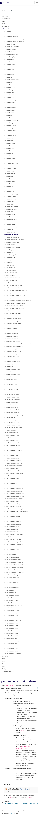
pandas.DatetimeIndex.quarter (12, 478)
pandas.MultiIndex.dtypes (10, 392)
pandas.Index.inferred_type (11, 54)
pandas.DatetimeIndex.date (11, 453)
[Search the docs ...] (19, 10)
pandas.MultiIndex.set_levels (11, 394)
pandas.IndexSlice (8, 366)
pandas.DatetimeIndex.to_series (12, 547)
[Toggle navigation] (36, 2)
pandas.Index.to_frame (10, 199)
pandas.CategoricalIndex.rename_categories (15, 290)
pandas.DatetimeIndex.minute (11, 442)
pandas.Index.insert (9, 112)
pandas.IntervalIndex (9, 316)
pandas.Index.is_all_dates (10, 57)
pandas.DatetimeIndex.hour (11, 440)
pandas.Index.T (8, 77)
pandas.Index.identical (9, 110)
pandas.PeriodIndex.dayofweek (12, 595)
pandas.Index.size (8, 72)
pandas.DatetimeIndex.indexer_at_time (14, 509)
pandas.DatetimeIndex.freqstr (11, 486)
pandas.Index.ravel (9, 189)
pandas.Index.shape (9, 59)
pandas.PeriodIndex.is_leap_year (12, 620)
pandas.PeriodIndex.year (10, 646)
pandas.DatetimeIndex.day (11, 437)
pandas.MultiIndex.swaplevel (11, 409)
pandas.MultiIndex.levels (10, 382)
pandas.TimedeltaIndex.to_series (12, 575)
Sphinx (13, 813)
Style (3, 666)
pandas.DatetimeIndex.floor (11, 529)
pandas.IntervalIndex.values (11, 338)
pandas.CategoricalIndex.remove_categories (15, 298)
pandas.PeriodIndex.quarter (11, 628)
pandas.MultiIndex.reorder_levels (12, 412)
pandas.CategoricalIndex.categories (13, 285)
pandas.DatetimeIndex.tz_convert (12, 521)
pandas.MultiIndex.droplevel (11, 407)
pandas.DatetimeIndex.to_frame (12, 549)
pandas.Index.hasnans (10, 49)
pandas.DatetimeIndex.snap (11, 519)
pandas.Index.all (8, 82)
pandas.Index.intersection (10, 219)
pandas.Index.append (9, 214)
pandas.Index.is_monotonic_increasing (14, 39)
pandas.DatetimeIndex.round (11, 526)
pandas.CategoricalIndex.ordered (12, 288)
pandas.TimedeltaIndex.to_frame (12, 585)
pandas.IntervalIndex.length (11, 336)
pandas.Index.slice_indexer (11, 255)
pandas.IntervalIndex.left (10, 326)
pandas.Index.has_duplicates (11, 46)
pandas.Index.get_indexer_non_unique (14, 239)
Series (3, 21)
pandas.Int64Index (8, 262)
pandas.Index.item (8, 183)
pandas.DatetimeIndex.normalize (12, 514)
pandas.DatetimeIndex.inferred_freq (13, 506)
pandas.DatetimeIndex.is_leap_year (13, 503)
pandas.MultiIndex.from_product (12, 374)
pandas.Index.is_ (8, 115)
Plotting (4, 668)
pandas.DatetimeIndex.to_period (12, 539)
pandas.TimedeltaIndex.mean (11, 587)
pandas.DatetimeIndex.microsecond (13, 448)
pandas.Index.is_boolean (10, 117)
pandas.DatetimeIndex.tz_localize (12, 524)
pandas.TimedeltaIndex (10, 554)
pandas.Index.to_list (9, 191)
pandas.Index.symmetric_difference (13, 227)
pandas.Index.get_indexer (11, 234)
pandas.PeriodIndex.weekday (11, 641)
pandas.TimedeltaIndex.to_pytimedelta (14, 572)
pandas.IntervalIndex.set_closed (12, 354)
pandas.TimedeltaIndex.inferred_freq (13, 569)
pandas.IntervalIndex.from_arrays (12, 318)
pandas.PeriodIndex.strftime (11, 651)
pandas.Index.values (9, 34)
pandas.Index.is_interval (10, 128)
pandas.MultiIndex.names (10, 379)
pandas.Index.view (9, 201)
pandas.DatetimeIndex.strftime (12, 516)
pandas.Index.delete (9, 95)
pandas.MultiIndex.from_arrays (12, 369)
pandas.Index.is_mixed (10, 130)
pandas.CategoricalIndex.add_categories (14, 295)
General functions (6, 18)
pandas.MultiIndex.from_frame (12, 376)
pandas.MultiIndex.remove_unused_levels (15, 415)
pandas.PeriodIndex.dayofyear (12, 600)
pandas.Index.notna (9, 178)
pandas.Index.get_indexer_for (11, 237)
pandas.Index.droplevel (10, 168)
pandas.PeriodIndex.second (11, 633)
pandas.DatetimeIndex (9, 430)
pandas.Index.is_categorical (11, 120)
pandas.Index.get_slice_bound (12, 247)
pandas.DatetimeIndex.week (11, 468)
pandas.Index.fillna (9, 171)
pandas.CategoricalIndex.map (11, 310)
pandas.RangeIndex (9, 260)
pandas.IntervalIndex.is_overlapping (13, 346)
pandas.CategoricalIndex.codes (12, 283)
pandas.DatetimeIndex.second (12, 445)
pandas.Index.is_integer (10, 125)
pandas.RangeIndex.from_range (12, 277)
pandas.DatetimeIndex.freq (11, 483)
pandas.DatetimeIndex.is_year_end (13, 501)
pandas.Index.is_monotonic (11, 36)
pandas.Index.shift (8, 211)
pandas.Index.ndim (9, 69)
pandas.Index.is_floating (10, 123)
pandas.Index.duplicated (10, 102)
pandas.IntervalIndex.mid (10, 331)
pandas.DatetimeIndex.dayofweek (12, 470)
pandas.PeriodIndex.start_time (12, 635)
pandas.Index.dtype (9, 51)
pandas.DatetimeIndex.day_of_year (13, 463)
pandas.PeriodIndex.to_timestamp (13, 653)
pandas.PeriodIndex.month (11, 625)
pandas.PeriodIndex (9, 590)
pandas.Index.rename (9, 145)
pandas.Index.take (8, 153)
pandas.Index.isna (8, 176)
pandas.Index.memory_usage (11, 79)
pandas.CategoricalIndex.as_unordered (14, 308)
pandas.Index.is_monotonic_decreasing (14, 41)
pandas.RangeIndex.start (10, 270)
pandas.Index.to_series (10, 196)
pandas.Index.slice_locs (10, 257)
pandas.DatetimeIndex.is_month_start (13, 488)
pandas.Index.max (8, 140)
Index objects (5, 29)
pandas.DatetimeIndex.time (11, 455)
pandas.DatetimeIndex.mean (11, 552)
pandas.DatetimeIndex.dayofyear (12, 460)
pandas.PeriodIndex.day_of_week (12, 597)
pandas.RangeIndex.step (10, 275)
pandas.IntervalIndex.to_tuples (12, 361)
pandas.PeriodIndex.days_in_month (13, 605)
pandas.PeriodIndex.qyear (10, 630)
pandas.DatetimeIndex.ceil (11, 531)
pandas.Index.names (9, 64)
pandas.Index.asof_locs (10, 232)
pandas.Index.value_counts (11, 163)
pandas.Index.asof (8, 229)
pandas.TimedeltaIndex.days (11, 557)
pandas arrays (5, 26)
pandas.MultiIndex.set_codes (11, 397)
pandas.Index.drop (9, 97)
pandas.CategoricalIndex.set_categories (14, 303)
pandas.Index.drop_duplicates (11, 100)
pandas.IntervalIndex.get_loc (11, 349)
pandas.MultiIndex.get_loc (10, 417)
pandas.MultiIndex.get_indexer (12, 425)
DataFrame (5, 23)
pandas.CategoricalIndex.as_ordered (13, 305)
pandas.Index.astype (9, 181)
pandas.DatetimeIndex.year (11, 432)
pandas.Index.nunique (9, 161)
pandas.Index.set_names (10, 166)
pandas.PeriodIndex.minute (11, 623)
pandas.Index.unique (9, 158)
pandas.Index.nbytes (9, 67)
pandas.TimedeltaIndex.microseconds (13, 562)
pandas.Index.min (8, 138)
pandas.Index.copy (9, 92)
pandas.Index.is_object (10, 135)
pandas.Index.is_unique (10, 44)
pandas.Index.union (9, 222)
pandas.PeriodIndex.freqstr (11, 615)
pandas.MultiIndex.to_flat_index (12, 399)
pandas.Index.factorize (10, 107)
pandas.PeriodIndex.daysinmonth (12, 608)
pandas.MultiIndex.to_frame (11, 402)
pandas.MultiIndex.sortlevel (11, 404)
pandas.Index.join (8, 216)
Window (4, 658)
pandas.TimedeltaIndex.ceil (11, 582)
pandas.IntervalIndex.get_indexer (12, 351)
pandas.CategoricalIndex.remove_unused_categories (17, 300)
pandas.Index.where (9, 150)
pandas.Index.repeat (9, 148)
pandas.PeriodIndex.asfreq (11, 648)
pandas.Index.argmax (9, 90)
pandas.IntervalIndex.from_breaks (12, 323)
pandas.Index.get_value (10, 249)
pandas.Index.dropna (9, 173)
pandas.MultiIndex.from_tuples (12, 371)
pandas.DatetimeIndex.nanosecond (13, 450)
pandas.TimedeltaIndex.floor (11, 580)
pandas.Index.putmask (10, 156)
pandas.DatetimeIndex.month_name (13, 534)
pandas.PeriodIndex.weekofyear (12, 643)
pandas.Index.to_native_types (11, 194)
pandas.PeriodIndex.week (10, 638)
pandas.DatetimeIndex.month (11, 435)
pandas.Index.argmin (9, 87)
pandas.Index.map (8, 186)
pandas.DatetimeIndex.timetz (11, 458)
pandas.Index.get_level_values (12, 242)
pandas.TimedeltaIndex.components (13, 567)
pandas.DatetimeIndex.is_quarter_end (14, 496)
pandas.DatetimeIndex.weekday (12, 475)
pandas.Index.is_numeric (10, 133)
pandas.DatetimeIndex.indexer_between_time (16, 511)
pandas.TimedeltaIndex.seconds (12, 559)
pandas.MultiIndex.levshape (11, 389)
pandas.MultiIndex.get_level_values (13, 427)
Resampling (5, 663)
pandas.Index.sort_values (10, 209)
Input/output (5, 16)
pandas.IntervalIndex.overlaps (11, 359)
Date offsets (5, 656)
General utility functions (8, 671)
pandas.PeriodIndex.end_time (11, 610)
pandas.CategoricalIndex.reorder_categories (15, 293)
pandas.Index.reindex (9, 143)
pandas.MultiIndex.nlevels (10, 387)
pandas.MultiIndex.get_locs (11, 420)
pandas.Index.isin (8, 252)
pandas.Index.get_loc (9, 244)
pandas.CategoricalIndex (10, 280)
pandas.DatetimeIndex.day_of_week (13, 473)
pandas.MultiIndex (8, 364)
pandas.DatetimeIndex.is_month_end (13, 491)
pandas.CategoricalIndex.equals (12, 313)
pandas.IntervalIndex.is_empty (12, 341)
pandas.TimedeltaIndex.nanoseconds (13, 564)
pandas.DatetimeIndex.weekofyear (13, 465)
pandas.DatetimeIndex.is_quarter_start (14, 493)
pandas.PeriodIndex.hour (10, 618)
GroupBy (4, 661)
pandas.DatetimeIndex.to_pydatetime (13, 544)
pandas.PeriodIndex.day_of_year (12, 602)
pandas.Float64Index (9, 267)
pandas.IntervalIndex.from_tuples (12, 321)
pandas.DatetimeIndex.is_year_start (13, 498)
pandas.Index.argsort (9, 204)
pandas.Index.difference (10, 224)
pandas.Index (7, 31)
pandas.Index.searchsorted (11, 206)
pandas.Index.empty (9, 74)
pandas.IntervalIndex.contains (11, 356)
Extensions (5, 674)
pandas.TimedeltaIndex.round (11, 577)
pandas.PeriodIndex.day (10, 592)
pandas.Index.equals (9, 105)
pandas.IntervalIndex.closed (11, 333)
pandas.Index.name (9, 62)
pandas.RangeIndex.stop (10, 272)
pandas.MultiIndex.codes (10, 384)
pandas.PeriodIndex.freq (10, 613)
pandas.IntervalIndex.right (10, 328)
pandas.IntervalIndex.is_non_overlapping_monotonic (17, 343)
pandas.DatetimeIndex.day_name (12, 536)
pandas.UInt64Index (9, 265)
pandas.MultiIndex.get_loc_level (12, 422)
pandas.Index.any (8, 84)
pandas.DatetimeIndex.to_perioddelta (13, 542)
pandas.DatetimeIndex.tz (10, 481)
